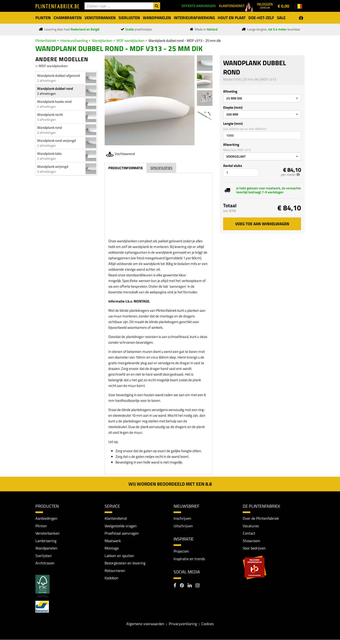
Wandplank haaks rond (54, 101)
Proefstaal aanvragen (122, 533)
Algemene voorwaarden (145, 624)
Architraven (45, 563)
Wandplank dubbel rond (55, 88)
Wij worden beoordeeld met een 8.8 (170, 484)
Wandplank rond (49, 127)
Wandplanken (102, 40)
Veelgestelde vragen (121, 526)
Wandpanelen (46, 548)
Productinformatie (125, 168)
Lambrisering (45, 541)
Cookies (207, 624)
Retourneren (115, 570)
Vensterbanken (47, 533)
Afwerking (231, 144)
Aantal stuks (232, 165)
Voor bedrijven (254, 548)
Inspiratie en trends (189, 559)
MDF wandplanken (130, 40)
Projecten (181, 551)
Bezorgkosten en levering (125, 563)
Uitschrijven (183, 526)
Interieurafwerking (74, 40)
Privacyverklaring (183, 624)
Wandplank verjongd (52, 166)
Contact (249, 533)
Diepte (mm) (232, 107)
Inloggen (265, 5)
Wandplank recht (50, 114)
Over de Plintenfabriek (261, 518)
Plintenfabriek (45, 40)
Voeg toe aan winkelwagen (262, 224)
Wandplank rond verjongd (56, 140)
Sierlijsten (43, 555)
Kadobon (111, 578)
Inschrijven (182, 518)
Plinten (41, 526)
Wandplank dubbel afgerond (58, 75)
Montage (112, 548)
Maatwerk (113, 541)
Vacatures (251, 526)
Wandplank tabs (49, 153)
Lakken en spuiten (119, 555)
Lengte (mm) (233, 123)
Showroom (251, 541)
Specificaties (161, 168)
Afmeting (230, 91)
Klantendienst (116, 518)
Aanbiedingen (46, 518)
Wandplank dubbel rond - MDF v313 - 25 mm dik (185, 40)
